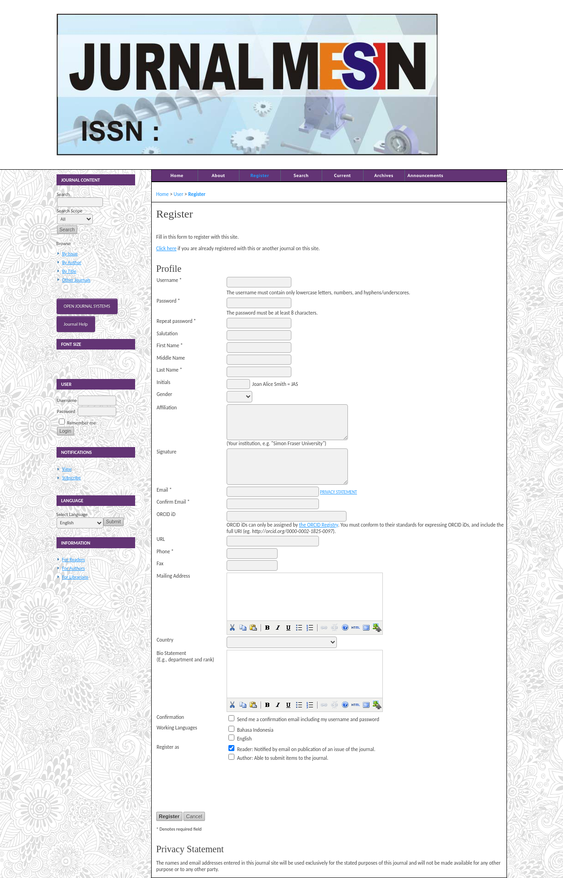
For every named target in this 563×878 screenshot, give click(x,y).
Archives (383, 175)
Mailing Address (173, 576)
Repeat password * (176, 321)
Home (177, 175)
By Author (71, 262)
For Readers (73, 559)
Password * (168, 301)
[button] (232, 627)
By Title (69, 271)
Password (66, 411)
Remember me (81, 423)
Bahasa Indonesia (255, 730)
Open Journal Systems (87, 306)
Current (342, 175)
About (218, 175)
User (178, 194)
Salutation (167, 333)
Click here (166, 248)
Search (301, 175)
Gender (164, 394)
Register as (168, 747)
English (244, 738)
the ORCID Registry (318, 525)
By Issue (70, 254)
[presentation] (296, 781)
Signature (166, 451)
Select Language (72, 514)
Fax (160, 563)
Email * (164, 490)
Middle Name (171, 358)
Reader (244, 749)
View (67, 469)
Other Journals (76, 280)
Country (165, 640)
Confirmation (170, 717)
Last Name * (169, 370)
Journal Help (76, 324)
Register (259, 175)
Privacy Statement (338, 492)
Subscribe (71, 478)
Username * (169, 280)
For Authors (73, 568)
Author (244, 758)
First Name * (170, 345)
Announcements (426, 175)
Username (67, 400)
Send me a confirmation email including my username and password (308, 719)
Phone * (165, 551)
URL (161, 539)
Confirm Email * (173, 502)
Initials (164, 382)
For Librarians (75, 577)
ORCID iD (166, 514)
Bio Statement (171, 653)
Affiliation (167, 407)
